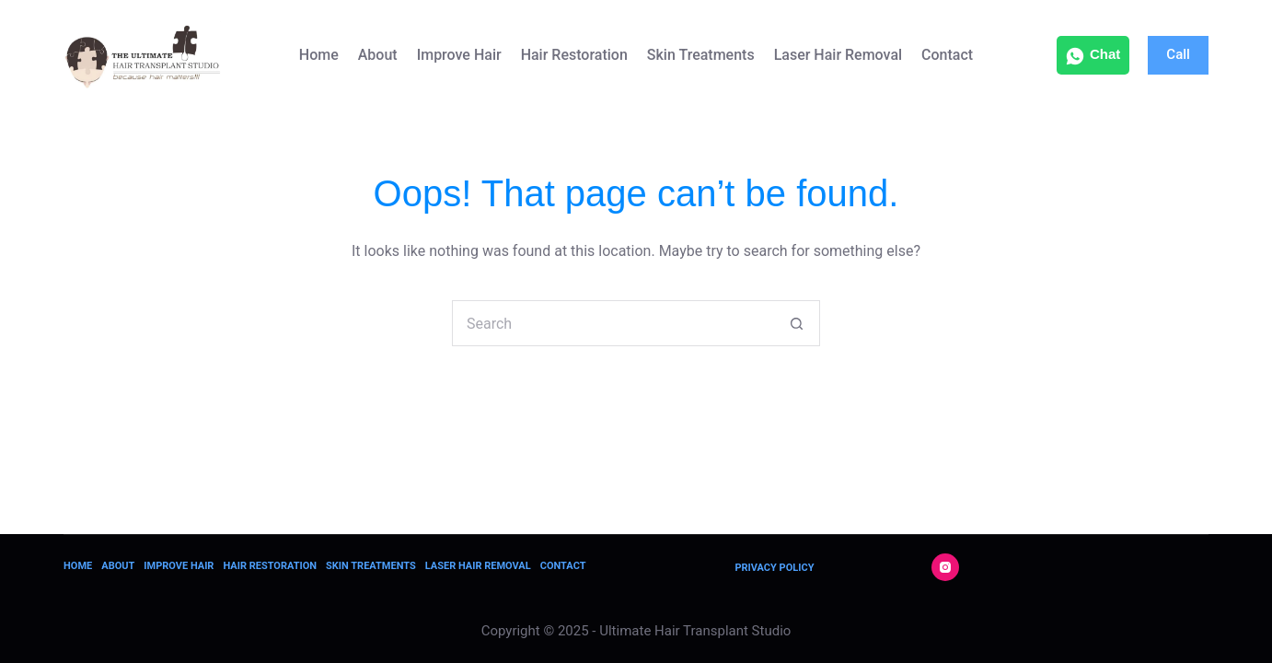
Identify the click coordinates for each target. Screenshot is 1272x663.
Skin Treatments (701, 55)
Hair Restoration (574, 55)
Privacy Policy (774, 568)
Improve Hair (459, 55)
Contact (947, 55)
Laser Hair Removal (838, 55)
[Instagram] (945, 567)
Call (1178, 54)
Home (319, 55)
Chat (1093, 55)
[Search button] (797, 323)
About (378, 55)
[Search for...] (613, 323)
